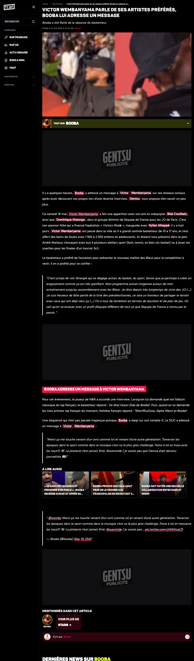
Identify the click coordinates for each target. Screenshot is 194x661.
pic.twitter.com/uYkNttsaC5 (164, 529)
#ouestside (114, 529)
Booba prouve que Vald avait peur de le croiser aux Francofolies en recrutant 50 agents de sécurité (113, 490)
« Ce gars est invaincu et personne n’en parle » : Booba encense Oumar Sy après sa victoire (64, 490)
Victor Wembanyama (83, 214)
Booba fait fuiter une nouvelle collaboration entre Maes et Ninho (163, 490)
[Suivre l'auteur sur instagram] (187, 637)
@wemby (54, 518)
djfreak (77, 28)
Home (45, 4)
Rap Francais (57, 4)
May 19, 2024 (82, 539)
